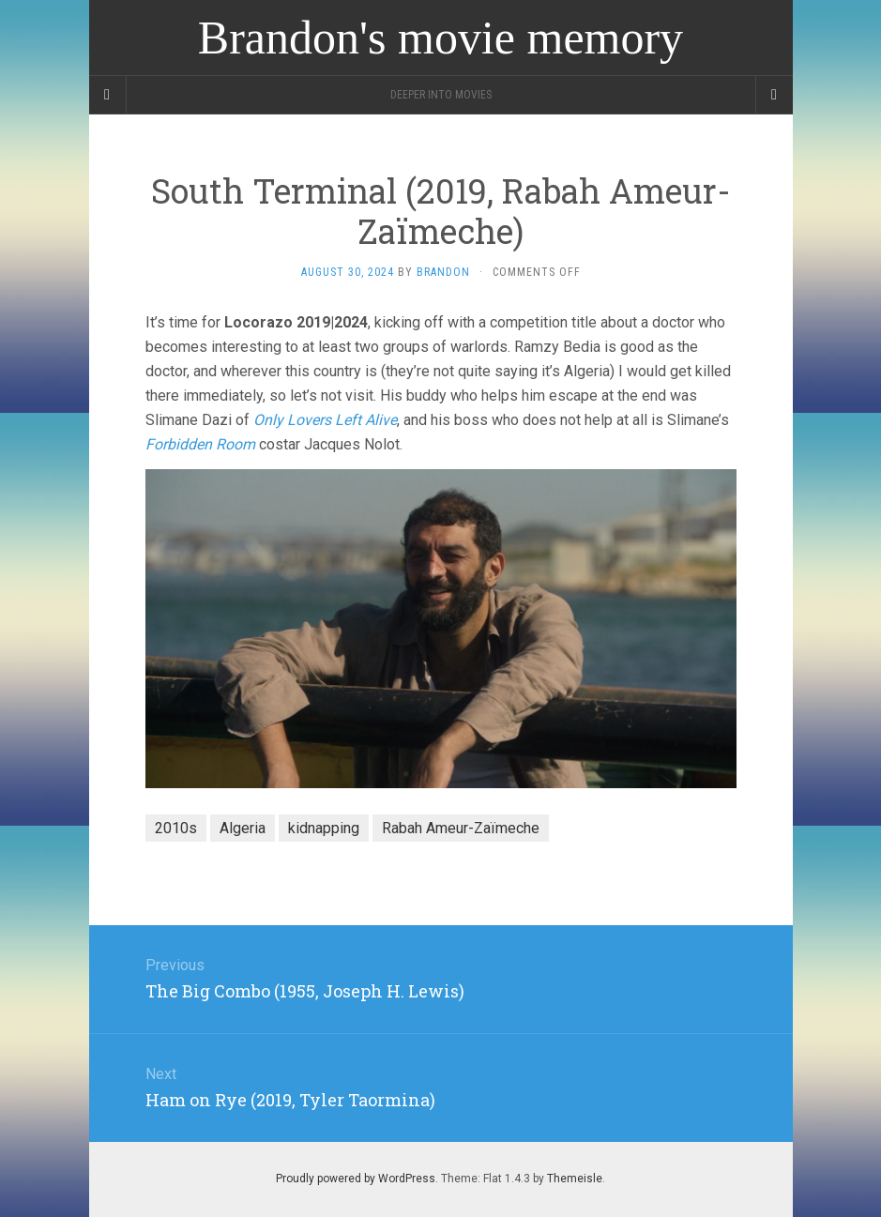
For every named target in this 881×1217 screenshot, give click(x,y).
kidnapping (323, 828)
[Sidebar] (108, 95)
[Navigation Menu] (774, 95)
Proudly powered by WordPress (355, 1178)
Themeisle (574, 1178)
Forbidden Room (200, 444)
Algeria (243, 828)
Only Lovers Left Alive (325, 420)
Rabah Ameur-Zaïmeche (460, 828)
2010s (176, 828)
